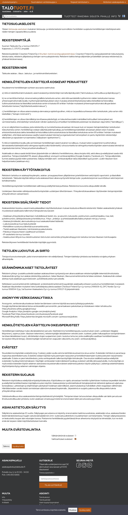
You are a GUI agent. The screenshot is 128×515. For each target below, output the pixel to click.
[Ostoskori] (119, 16)
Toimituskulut (44, 497)
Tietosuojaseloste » (46, 472)
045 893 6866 (13, 474)
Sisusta (94, 16)
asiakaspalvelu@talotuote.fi (13, 467)
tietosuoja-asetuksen (18, 29)
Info (114, 16)
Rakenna (83, 16)
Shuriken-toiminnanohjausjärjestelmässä (57, 54)
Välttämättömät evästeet (63, 435)
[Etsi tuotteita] (32, 16)
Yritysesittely (7, 500)
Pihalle (105, 16)
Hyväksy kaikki (18, 446)
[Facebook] (78, 465)
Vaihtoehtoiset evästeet (62, 439)
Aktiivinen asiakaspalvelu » (114, 2)
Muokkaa (72, 510)
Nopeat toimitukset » (80, 2)
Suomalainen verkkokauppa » (44, 2)
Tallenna (6, 446)
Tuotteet (70, 16)
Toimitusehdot (44, 500)
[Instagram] (84, 465)
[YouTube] (89, 465)
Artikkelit (5, 502)
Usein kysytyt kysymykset (49, 502)
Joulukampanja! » (9, 2)
